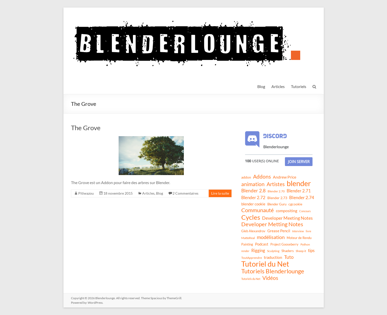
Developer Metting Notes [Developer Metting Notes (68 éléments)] (272, 224)
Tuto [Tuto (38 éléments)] (289, 257)
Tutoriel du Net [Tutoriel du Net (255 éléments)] (265, 264)
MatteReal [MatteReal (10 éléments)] (248, 238)
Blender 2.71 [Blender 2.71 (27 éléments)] (299, 190)
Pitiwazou (86, 193)
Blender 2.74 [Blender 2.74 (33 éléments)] (301, 197)
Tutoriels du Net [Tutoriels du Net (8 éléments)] (250, 278)
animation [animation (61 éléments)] (253, 184)
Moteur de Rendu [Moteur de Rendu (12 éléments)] (299, 238)
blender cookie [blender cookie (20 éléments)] (253, 204)
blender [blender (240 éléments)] (299, 183)
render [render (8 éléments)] (245, 251)
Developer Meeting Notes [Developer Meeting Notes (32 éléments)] (287, 218)
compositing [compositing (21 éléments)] (286, 210)
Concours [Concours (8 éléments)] (305, 211)
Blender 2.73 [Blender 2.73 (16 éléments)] (277, 198)
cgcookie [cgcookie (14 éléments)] (295, 204)
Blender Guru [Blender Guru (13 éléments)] (276, 204)
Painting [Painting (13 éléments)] (247, 244)
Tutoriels (298, 86)
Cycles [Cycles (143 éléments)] (250, 217)
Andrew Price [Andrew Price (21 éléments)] (284, 177)
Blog (261, 86)
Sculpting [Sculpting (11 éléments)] (273, 251)
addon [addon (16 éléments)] (246, 177)
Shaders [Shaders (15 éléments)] (287, 251)
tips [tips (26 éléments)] (311, 250)
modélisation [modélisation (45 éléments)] (271, 237)
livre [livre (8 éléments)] (308, 231)
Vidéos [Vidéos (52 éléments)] (270, 278)
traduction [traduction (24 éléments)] (273, 257)
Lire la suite (220, 193)
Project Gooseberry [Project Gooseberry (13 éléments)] (284, 244)
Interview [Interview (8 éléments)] (298, 231)
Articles (278, 86)
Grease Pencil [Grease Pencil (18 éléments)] (278, 230)
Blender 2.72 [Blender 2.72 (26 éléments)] (253, 197)
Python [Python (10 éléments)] (305, 244)
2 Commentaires (185, 193)
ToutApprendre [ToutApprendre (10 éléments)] (251, 258)
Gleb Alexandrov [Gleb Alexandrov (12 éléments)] (253, 231)
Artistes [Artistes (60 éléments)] (276, 184)
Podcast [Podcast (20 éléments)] (261, 244)
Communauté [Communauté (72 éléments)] (257, 210)
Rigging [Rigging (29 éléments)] (258, 250)
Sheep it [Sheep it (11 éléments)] (301, 251)
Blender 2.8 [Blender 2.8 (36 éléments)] (253, 190)
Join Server (298, 161)
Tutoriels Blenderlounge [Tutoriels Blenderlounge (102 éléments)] (272, 271)
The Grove (86, 128)
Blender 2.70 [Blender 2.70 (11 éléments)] (276, 191)
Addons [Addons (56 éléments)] (262, 177)
